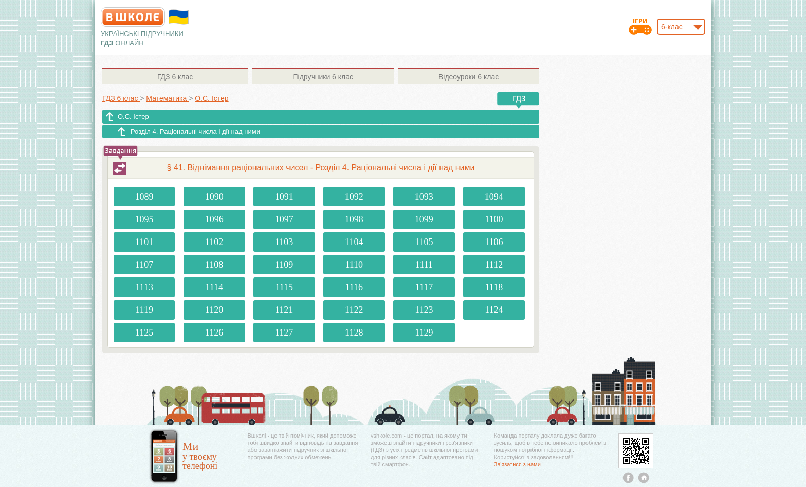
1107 (144, 264)
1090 (214, 197)
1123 (424, 310)
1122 (354, 310)
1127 (284, 332)
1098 (354, 219)
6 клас (175, 77)
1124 (494, 310)
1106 (494, 242)
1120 (214, 310)
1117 (424, 287)
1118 (494, 287)
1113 (144, 287)
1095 (144, 219)
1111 (424, 264)
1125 (144, 332)
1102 (214, 242)
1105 (424, 242)
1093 (424, 197)
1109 (284, 264)
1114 (214, 287)
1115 (284, 287)
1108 (214, 264)
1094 (494, 197)
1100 (494, 219)
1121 (284, 310)
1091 (284, 197)
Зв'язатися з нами (517, 464)
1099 (424, 219)
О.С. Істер (133, 116)
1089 (144, 197)
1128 (354, 332)
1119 (144, 310)
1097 (284, 219)
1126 (214, 332)
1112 (494, 264)
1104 (354, 242)
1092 (354, 197)
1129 (424, 332)
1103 (284, 242)
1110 (354, 264)
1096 (214, 219)
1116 (354, 287)
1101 (144, 242)
